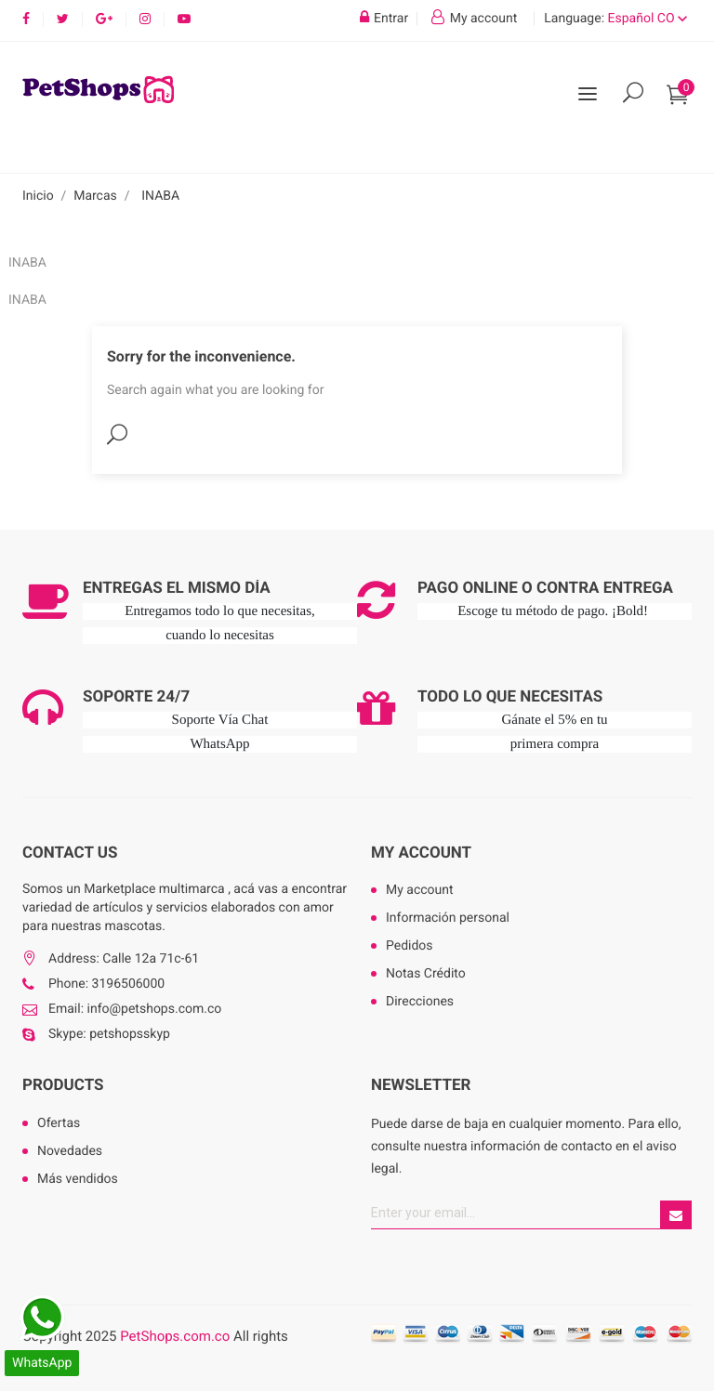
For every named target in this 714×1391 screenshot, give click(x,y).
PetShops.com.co (175, 1336)
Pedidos (409, 945)
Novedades (69, 1151)
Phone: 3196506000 (106, 984)
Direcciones (420, 1001)
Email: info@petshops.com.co (134, 1009)
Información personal (447, 918)
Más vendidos (77, 1179)
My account (421, 853)
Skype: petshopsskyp (109, 1034)
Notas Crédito (426, 973)
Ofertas (58, 1123)
